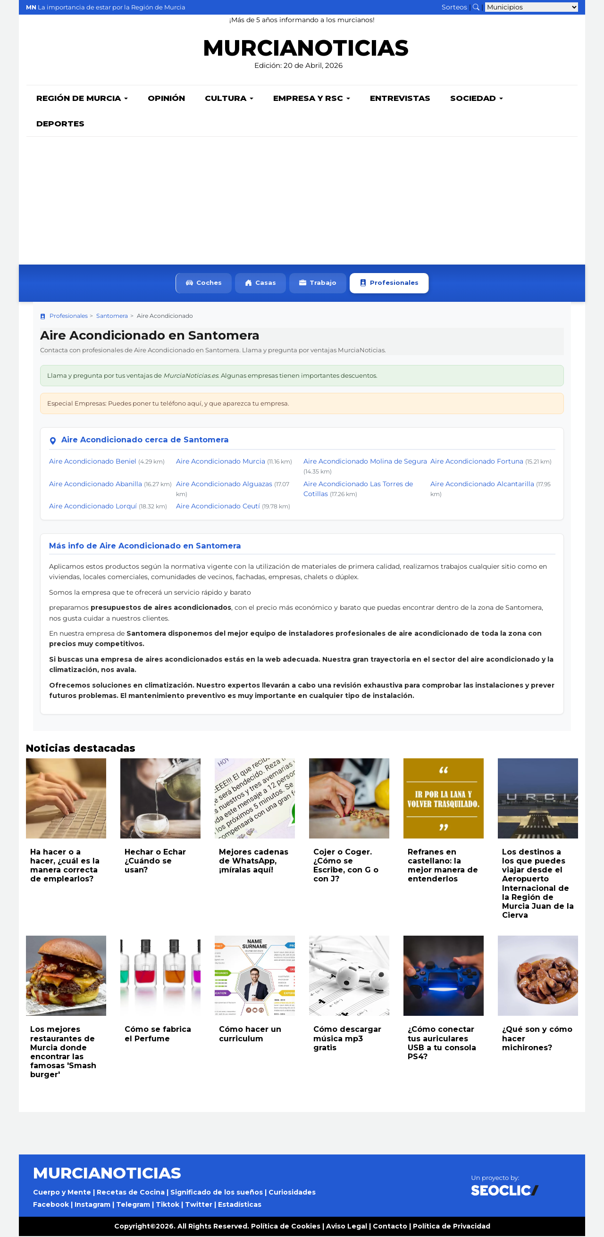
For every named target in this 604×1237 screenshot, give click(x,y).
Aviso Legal (346, 1227)
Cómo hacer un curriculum (250, 1035)
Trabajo (317, 284)
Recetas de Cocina (131, 1193)
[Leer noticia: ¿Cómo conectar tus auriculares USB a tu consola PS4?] (443, 977)
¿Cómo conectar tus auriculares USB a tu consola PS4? (442, 1044)
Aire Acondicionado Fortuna (476, 462)
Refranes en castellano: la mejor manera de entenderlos (443, 866)
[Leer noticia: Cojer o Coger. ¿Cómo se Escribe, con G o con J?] (349, 799)
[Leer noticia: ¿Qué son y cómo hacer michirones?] (538, 977)
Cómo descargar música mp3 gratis (347, 1039)
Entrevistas (400, 99)
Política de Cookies (285, 1227)
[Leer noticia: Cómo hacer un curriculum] (255, 977)
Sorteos (454, 7)
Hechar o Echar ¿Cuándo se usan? (155, 861)
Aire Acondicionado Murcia (220, 462)
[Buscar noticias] (476, 7)
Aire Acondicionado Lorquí (93, 507)
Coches (204, 284)
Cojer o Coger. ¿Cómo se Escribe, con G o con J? (345, 866)
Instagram (92, 1205)
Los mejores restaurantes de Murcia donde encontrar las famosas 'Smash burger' (63, 1053)
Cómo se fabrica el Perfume (158, 1035)
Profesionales (389, 284)
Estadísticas (239, 1205)
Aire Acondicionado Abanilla (95, 485)
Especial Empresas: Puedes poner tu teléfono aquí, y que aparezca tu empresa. (168, 404)
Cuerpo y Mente (62, 1193)
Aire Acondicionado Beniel (92, 462)
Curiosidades (292, 1193)
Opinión (166, 99)
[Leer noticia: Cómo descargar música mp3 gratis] (349, 977)
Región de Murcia (82, 99)
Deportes (60, 124)
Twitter (198, 1205)
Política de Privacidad (451, 1227)
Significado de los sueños (216, 1193)
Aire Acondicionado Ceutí (218, 507)
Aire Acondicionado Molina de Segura (365, 462)
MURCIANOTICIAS (305, 50)
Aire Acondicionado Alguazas (224, 485)
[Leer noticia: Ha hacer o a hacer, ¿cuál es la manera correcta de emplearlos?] (66, 799)
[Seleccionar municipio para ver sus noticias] (531, 7)
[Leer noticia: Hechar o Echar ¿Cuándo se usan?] (160, 799)
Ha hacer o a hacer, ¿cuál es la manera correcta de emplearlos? (65, 866)
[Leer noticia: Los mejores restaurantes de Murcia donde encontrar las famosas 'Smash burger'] (66, 977)
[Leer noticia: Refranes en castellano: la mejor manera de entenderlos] (443, 799)
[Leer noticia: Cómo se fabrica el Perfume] (160, 977)
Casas (260, 284)
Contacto (390, 1227)
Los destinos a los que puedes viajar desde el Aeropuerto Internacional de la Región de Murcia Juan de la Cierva (538, 884)
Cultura (229, 99)
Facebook (51, 1205)
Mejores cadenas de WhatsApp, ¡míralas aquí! (253, 861)
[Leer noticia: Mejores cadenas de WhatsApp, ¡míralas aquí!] (255, 799)
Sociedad (476, 99)
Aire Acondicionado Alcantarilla (482, 485)
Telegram (133, 1205)
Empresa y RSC (311, 99)
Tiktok (167, 1205)
